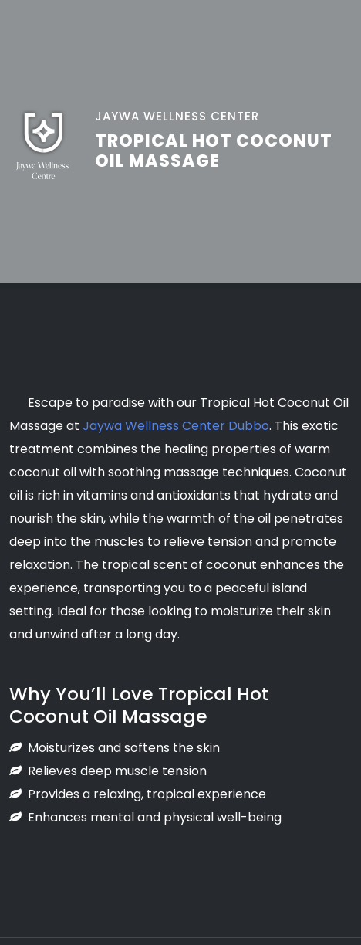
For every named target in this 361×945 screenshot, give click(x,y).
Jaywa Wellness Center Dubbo (176, 426)
